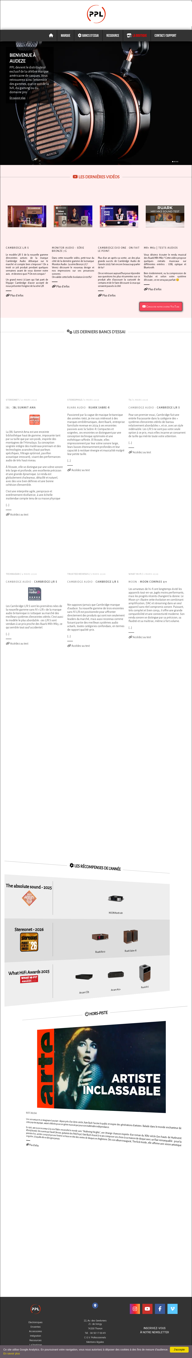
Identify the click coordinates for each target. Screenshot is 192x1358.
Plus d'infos (14, 294)
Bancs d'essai (88, 33)
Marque (65, 33)
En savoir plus (17, 96)
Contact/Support (165, 33)
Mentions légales (95, 1342)
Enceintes (36, 1327)
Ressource (112, 33)
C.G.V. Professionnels (95, 1337)
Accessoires (35, 1331)
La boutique (136, 33)
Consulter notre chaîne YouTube (160, 305)
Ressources (35, 1340)
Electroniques (35, 1322)
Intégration (35, 1336)
